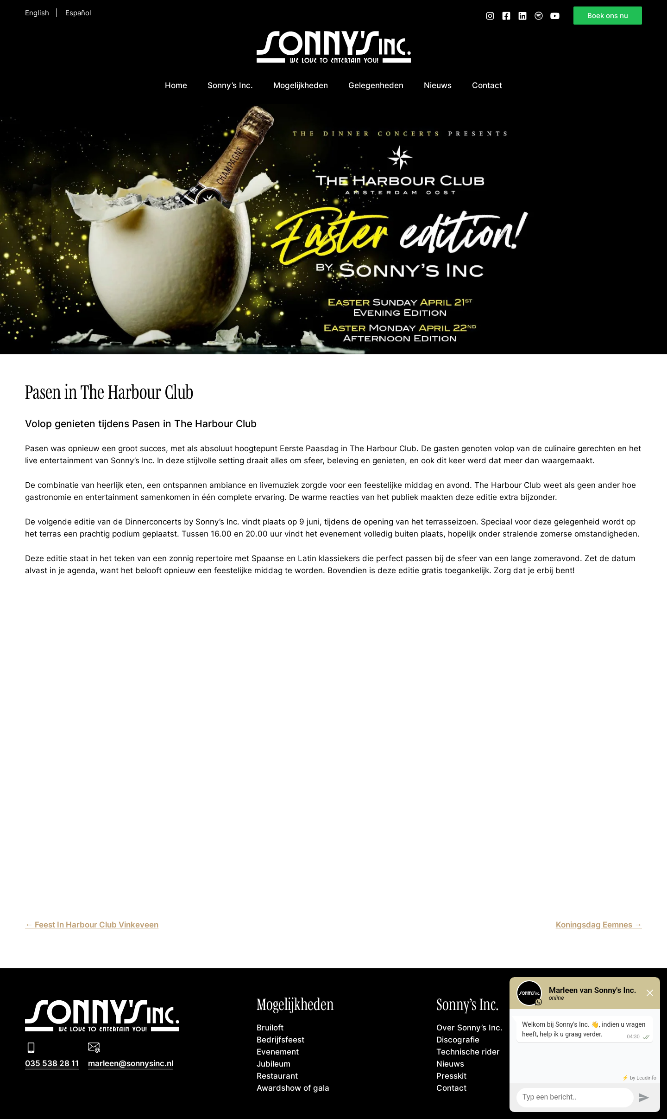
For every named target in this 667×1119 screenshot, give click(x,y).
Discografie (457, 1039)
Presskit (451, 1075)
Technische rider (468, 1051)
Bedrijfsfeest (280, 1039)
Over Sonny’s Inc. (469, 1027)
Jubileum (273, 1063)
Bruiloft (270, 1027)
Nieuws (438, 85)
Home (176, 85)
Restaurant (277, 1075)
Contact (487, 85)
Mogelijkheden (300, 85)
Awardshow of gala (293, 1087)
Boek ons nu (607, 15)
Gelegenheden (375, 85)
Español (78, 13)
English (37, 13)
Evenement (278, 1051)
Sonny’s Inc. (230, 85)
